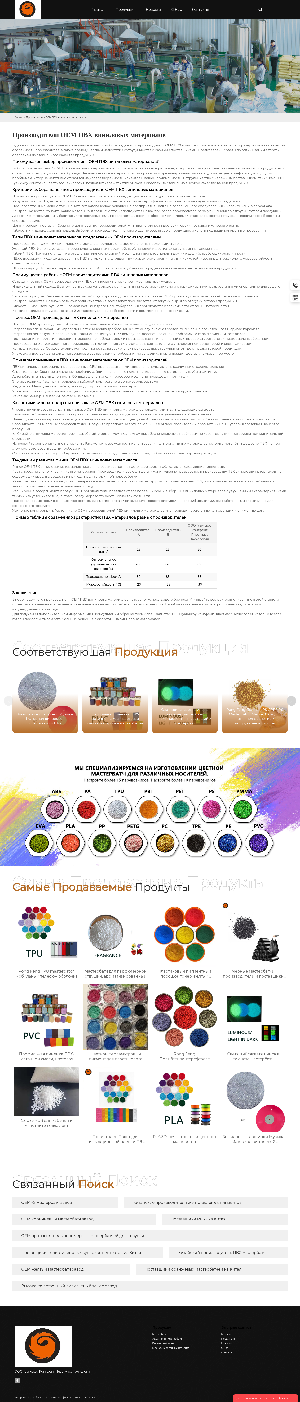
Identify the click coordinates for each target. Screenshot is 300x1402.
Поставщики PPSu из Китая (198, 1219)
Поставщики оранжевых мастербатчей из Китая (193, 1269)
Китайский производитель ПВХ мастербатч (221, 1252)
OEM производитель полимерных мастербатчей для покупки (82, 1235)
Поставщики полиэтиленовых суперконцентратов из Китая (81, 1252)
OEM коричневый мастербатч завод (57, 1219)
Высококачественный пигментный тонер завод (69, 1286)
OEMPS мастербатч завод (46, 1202)
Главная (19, 117)
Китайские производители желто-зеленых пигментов (187, 1202)
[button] (292, 701)
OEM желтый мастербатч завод (52, 1269)
